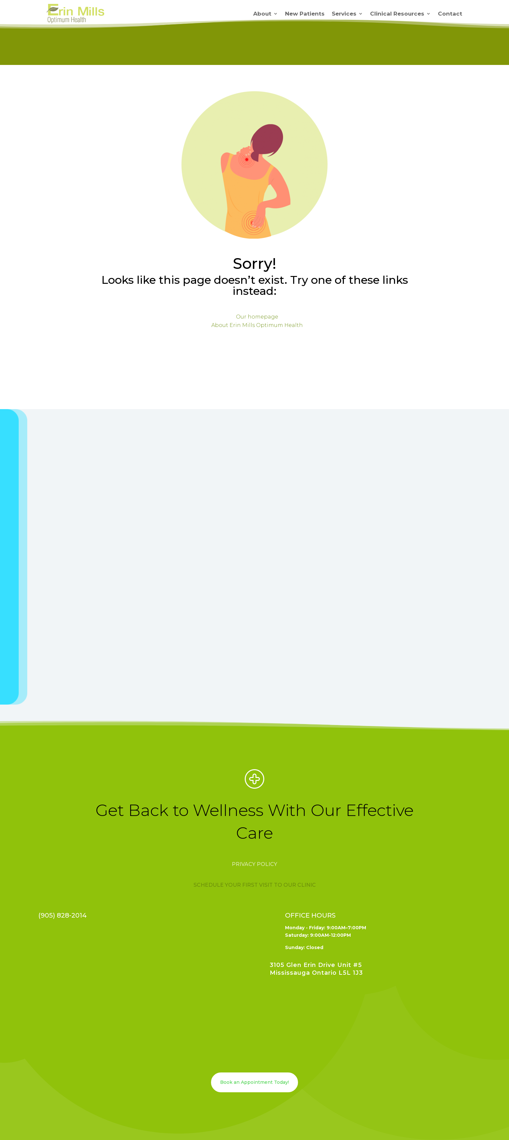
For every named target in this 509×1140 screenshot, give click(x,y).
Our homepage (257, 317)
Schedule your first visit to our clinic (254, 885)
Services (344, 13)
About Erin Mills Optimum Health (257, 325)
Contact (450, 13)
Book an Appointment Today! (254, 1082)
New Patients (305, 13)
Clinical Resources (397, 13)
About (262, 13)
